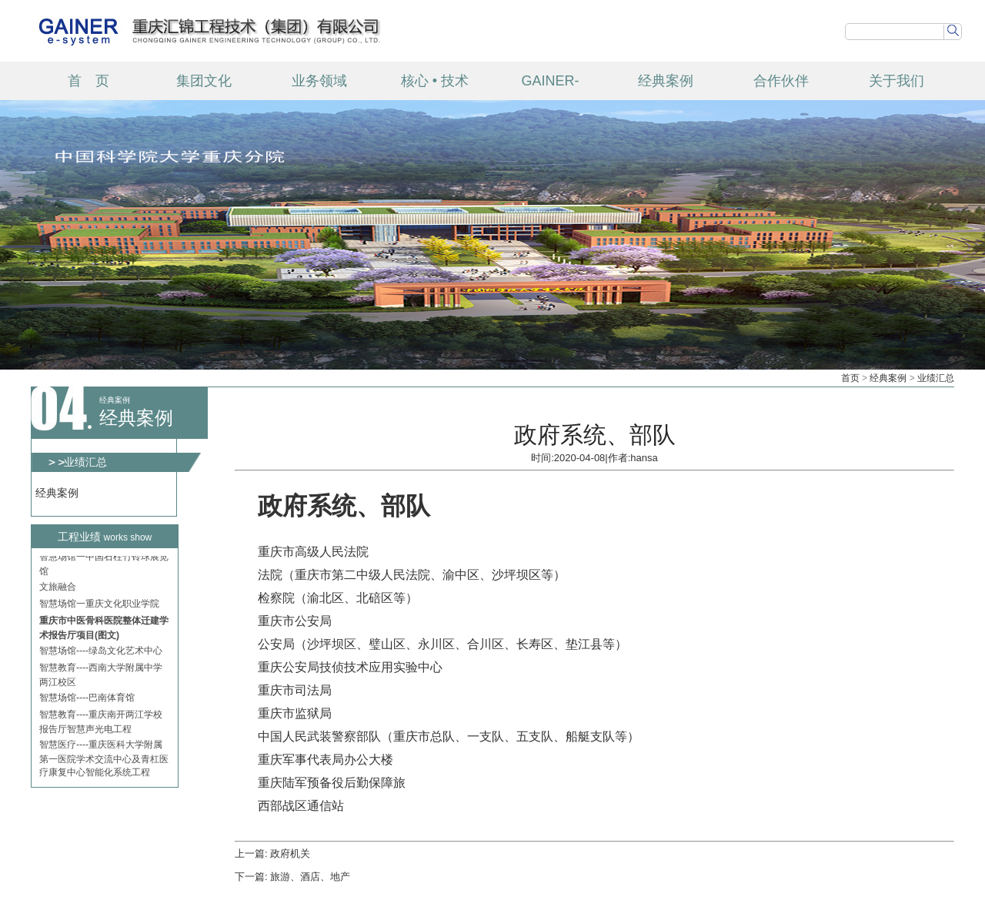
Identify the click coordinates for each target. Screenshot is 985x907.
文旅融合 (57, 590)
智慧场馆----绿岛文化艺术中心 (100, 654)
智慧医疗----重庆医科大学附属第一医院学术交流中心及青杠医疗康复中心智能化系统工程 (104, 762)
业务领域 (319, 81)
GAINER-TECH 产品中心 (550, 86)
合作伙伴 (781, 81)
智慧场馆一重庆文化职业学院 (99, 607)
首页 (850, 378)
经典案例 (665, 81)
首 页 (88, 81)
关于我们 (896, 81)
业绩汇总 (935, 378)
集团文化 (204, 81)
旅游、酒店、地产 (310, 876)
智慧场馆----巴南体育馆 (87, 701)
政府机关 (290, 853)
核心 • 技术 (435, 81)
